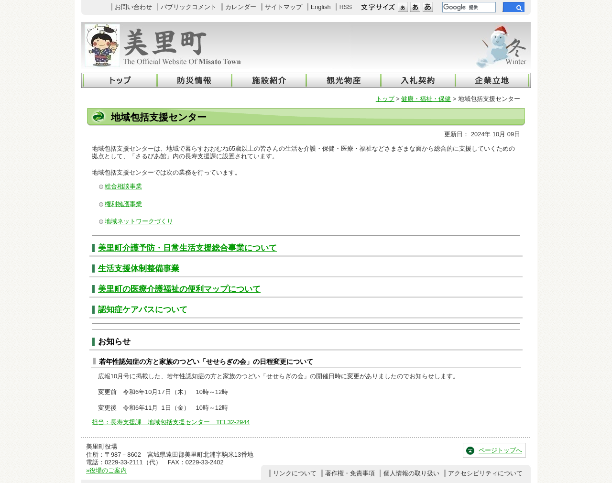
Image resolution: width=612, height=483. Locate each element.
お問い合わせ (133, 7)
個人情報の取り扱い (411, 473)
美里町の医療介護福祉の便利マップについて (179, 289)
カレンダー (240, 7)
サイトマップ (283, 7)
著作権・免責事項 (350, 473)
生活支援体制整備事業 (138, 268)
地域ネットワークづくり (139, 221)
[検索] (468, 7)
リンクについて (295, 473)
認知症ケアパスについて (142, 309)
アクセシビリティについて (485, 473)
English (321, 7)
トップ (385, 98)
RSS (345, 7)
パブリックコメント (189, 7)
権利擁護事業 (123, 204)
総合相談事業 (123, 186)
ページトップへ (500, 450)
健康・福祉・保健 (426, 98)
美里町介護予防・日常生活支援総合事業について (187, 247)
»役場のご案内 (106, 470)
